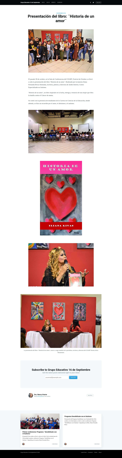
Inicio (43, 2)
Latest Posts (84, 452)
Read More (90, 395)
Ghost (100, 452)
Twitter (95, 452)
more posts (40, 396)
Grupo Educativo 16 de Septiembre (30, 2)
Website (53, 2)
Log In (48, 2)
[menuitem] (43, 2)
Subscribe (98, 2)
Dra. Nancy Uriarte (40, 394)
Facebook (59, 2)
